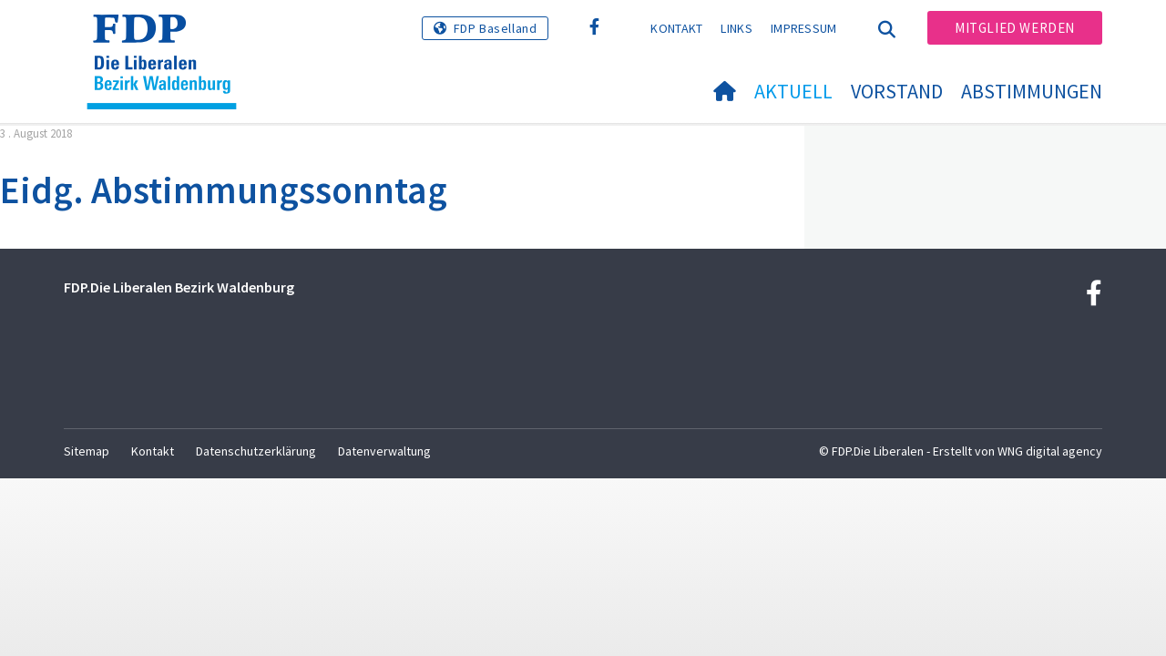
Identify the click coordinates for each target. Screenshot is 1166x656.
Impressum (804, 28)
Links (736, 28)
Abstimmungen (1031, 91)
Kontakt (676, 28)
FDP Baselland (495, 28)
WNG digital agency (1049, 451)
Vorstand (897, 91)
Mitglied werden (1015, 27)
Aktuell (793, 91)
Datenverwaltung (384, 451)
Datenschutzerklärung (256, 451)
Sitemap (86, 451)
